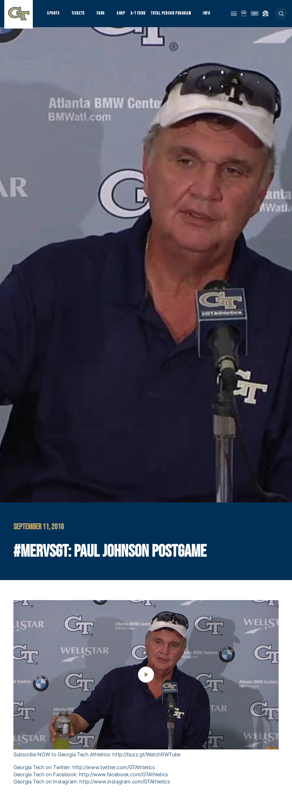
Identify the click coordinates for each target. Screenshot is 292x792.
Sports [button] (53, 14)
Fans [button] (102, 14)
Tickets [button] (79, 14)
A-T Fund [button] (140, 14)
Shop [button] (122, 14)
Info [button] (208, 14)
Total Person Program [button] (173, 14)
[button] (281, 14)
